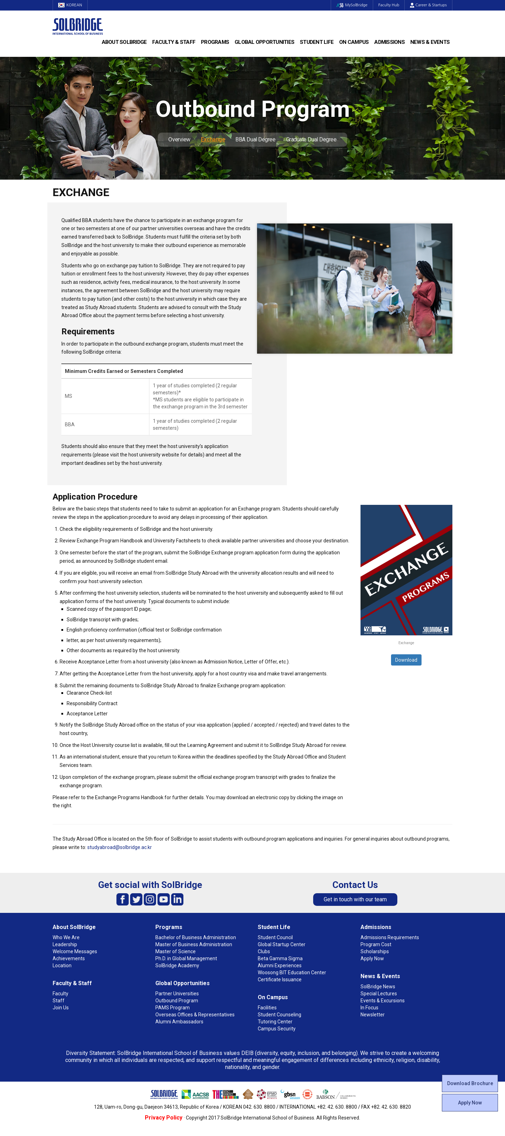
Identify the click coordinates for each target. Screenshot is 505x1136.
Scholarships (375, 951)
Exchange (213, 139)
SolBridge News (378, 986)
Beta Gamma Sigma (280, 958)
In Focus (369, 1007)
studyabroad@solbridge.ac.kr (119, 847)
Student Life (317, 42)
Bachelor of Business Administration (195, 937)
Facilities (267, 1007)
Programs (215, 42)
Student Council (275, 937)
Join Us (61, 1007)
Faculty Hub (388, 5)
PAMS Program (172, 1007)
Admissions (389, 42)
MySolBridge (352, 5)
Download (406, 660)
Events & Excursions (383, 1000)
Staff (59, 1000)
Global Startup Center (281, 944)
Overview (179, 139)
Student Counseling (279, 1014)
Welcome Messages (75, 951)
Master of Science (175, 951)
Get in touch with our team (355, 899)
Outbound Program (176, 1000)
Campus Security (277, 1028)
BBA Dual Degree (255, 139)
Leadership (65, 944)
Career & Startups (428, 5)
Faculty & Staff (173, 42)
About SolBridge (124, 42)
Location (62, 965)
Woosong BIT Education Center (292, 972)
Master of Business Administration (193, 944)
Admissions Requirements (390, 937)
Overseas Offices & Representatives (195, 1014)
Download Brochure (470, 1083)
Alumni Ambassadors (179, 1021)
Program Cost (376, 944)
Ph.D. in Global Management (186, 958)
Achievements (69, 958)
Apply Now (470, 1102)
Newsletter (373, 1014)
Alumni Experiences (280, 965)
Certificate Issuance (280, 979)
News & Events (430, 42)
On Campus (354, 42)
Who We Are (66, 937)
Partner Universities (177, 993)
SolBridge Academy (177, 965)
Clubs (264, 951)
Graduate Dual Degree (311, 139)
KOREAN (70, 5)
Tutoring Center (275, 1021)
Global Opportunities (264, 42)
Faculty (60, 993)
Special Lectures (379, 993)
